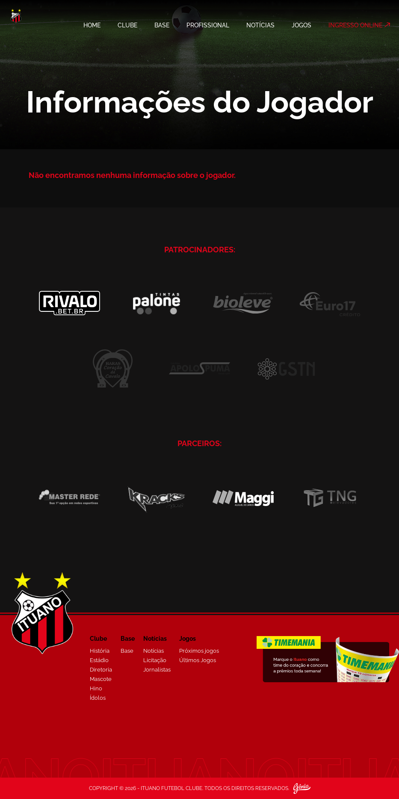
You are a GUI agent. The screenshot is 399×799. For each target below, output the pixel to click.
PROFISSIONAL (207, 25)
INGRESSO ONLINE (355, 25)
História (99, 651)
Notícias (153, 651)
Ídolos (98, 698)
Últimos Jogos (197, 660)
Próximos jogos (199, 651)
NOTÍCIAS (260, 25)
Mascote (101, 679)
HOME (91, 25)
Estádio (99, 660)
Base (127, 651)
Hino (96, 688)
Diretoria (101, 669)
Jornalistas (157, 669)
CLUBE (127, 25)
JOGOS (301, 25)
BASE (161, 25)
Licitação (154, 660)
